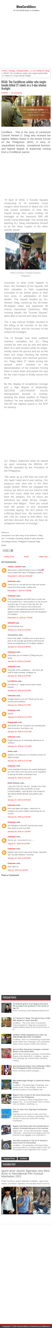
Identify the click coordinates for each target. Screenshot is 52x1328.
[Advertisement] (26, 40)
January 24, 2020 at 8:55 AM (19, 800)
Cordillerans (45, 1326)
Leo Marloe (12, 681)
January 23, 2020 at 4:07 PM (19, 676)
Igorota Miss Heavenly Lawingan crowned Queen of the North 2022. (31, 1050)
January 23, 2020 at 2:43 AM (19, 630)
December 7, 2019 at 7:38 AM (19, 590)
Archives (23, 1159)
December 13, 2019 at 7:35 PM (20, 618)
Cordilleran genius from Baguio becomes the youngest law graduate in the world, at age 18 (31, 1006)
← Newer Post (8, 557)
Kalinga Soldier (23, 71)
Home (4, 71)
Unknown (12, 581)
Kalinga (12, 71)
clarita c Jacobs (14, 567)
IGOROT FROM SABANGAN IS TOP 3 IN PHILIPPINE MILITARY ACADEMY (30, 1036)
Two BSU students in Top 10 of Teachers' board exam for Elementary (30, 1142)
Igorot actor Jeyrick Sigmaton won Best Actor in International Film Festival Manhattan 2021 (25, 1173)
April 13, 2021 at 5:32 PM (18, 870)
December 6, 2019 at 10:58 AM (20, 576)
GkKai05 (11, 623)
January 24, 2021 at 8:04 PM (19, 858)
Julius (10, 751)
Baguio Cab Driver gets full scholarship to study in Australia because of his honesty (31, 1127)
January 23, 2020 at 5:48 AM (19, 647)
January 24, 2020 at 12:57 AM (19, 761)
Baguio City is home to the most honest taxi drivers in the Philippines (31, 1096)
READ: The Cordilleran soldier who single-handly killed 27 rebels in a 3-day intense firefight (24, 85)
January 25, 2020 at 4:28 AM (19, 817)
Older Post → (44, 557)
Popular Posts (9, 1159)
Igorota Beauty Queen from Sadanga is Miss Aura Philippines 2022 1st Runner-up (31, 1067)
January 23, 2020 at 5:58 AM (19, 661)
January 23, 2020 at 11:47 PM (19, 717)
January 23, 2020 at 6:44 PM (19, 690)
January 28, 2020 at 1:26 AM (19, 831)
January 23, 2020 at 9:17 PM (19, 705)
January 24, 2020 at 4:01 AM (19, 778)
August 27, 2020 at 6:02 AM (19, 844)
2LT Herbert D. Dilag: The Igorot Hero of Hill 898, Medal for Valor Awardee (31, 1019)
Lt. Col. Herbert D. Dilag (39, 71)
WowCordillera (26, 6)
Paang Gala (12, 722)
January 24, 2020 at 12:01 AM (19, 732)
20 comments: (16, 93)
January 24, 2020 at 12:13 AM (19, 746)
